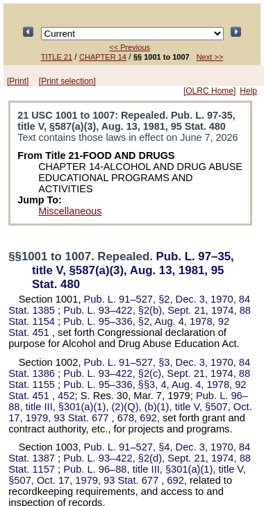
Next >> (210, 57)
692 (148, 417)
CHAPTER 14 (102, 57)
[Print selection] (67, 81)
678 (125, 417)
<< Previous (129, 47)
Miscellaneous (69, 211)
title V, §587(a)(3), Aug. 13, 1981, (133, 270)
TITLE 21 (56, 57)
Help (248, 91)
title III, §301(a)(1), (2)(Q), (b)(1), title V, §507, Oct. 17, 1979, (130, 406)
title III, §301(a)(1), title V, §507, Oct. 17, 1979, (127, 475)
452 (66, 395)
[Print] (17, 81)
